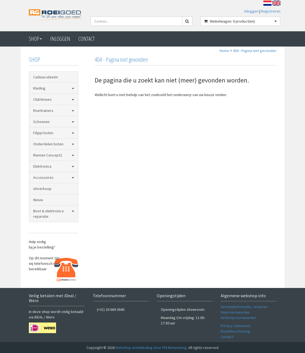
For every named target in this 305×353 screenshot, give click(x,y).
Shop (35, 38)
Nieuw (38, 199)
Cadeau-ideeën (45, 77)
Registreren (271, 11)
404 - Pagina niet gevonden (254, 50)
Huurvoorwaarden (235, 312)
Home (224, 50)
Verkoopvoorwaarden (238, 317)
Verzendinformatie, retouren (244, 306)
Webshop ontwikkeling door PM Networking (151, 347)
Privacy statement (236, 325)
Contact (227, 336)
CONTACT (86, 38)
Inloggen (251, 11)
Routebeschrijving (235, 331)
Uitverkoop (42, 188)
